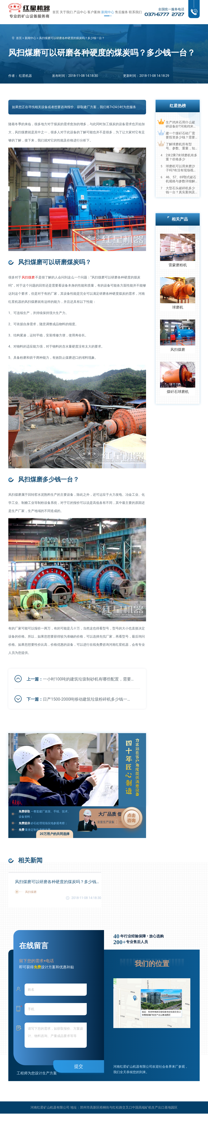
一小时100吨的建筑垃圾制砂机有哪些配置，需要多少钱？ (88, 679)
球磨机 (177, 307)
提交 (78, 1066)
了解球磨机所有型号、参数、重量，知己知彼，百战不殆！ (180, 146)
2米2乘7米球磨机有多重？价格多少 (181, 157)
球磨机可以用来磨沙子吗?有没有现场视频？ (180, 168)
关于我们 (66, 12)
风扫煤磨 (28, 277)
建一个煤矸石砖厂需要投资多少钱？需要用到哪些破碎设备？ (180, 135)
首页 (55, 12)
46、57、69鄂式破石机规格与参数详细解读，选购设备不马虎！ (181, 179)
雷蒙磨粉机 (178, 265)
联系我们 (135, 12)
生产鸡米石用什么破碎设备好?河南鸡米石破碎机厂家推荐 (181, 124)
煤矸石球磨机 (178, 391)
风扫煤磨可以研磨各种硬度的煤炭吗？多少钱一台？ (58, 881)
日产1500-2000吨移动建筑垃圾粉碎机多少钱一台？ (88, 699)
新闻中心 (107, 12)
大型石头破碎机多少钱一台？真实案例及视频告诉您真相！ (180, 190)
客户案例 (93, 12)
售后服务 (121, 12)
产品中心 (80, 12)
